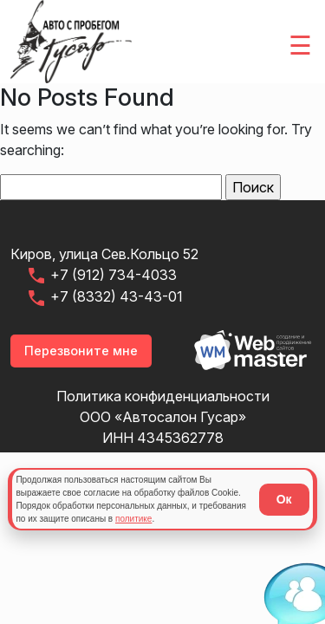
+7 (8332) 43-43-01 (104, 298)
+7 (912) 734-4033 (101, 275)
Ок (284, 499)
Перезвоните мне (81, 350)
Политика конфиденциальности (163, 396)
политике (133, 518)
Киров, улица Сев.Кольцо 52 (104, 254)
